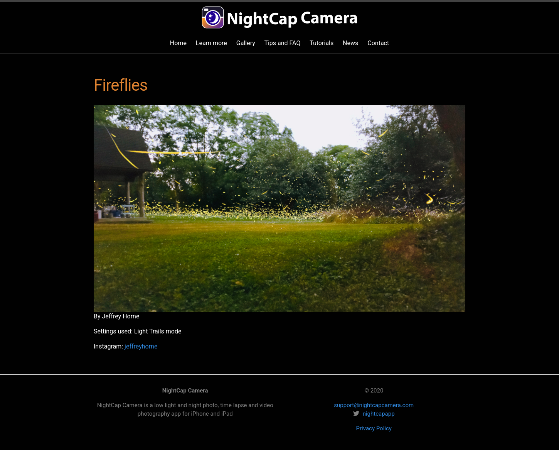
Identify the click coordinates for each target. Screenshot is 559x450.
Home (178, 43)
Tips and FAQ (282, 43)
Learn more (211, 43)
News (350, 43)
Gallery (245, 43)
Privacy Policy (374, 428)
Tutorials (321, 43)
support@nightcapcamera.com (374, 405)
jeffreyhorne (141, 346)
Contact (378, 43)
